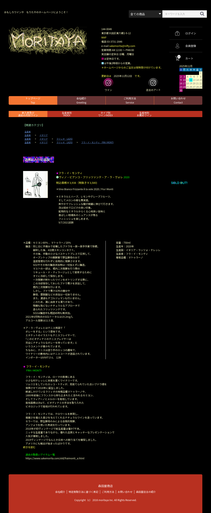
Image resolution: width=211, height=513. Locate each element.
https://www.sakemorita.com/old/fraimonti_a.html (55, 458)
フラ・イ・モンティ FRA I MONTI (97, 142)
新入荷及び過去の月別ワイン (28, 114)
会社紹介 (81, 100)
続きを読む (29, 447)
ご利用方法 (130, 100)
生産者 (28, 131)
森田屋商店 (105, 486)
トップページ (33, 100)
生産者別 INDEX (67, 114)
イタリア (44, 135)
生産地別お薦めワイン (144, 114)
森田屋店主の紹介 (146, 491)
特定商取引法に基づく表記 (83, 491)
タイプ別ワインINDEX (105, 114)
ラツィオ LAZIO (64, 138)
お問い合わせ (178, 100)
